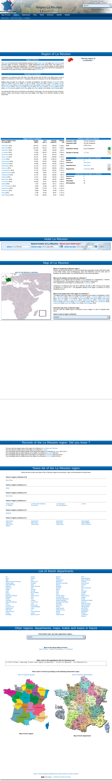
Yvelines (83, 581)
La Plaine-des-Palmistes (50, 448)
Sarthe (58, 611)
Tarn (82, 586)
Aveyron (8, 594)
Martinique (84, 611)
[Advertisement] (56, 36)
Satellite (59, 15)
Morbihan (59, 586)
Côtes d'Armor (10, 611)
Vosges (83, 597)
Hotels (42, 15)
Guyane (83, 613)
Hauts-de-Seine (85, 603)
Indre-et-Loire (35, 596)
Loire (32, 603)
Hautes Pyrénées (61, 600)
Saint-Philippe (55, 88)
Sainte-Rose (24, 88)
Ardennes (8, 588)
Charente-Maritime (11, 602)
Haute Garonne (35, 586)
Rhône (58, 606)
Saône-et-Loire (60, 610)
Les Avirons (51, 87)
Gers (32, 588)
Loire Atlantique (35, 606)
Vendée (83, 592)
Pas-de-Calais (60, 596)
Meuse (58, 585)
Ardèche (8, 586)
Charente (8, 600)
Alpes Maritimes (10, 585)
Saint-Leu (44, 85)
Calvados (8, 597)
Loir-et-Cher (34, 602)
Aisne (7, 578)
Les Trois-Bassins (10, 88)
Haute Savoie (60, 614)
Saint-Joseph (9, 85)
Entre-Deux (35, 88)
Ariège (8, 589)
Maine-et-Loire (35, 614)
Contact (76, 774)
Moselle (58, 588)
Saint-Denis (56, 82)
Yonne (83, 599)
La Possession (55, 85)
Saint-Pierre (15, 83)
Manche (58, 577)
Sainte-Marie (33, 85)
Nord (57, 591)
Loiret (32, 608)
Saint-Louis (51, 83)
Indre (32, 594)
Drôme (33, 578)
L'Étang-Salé (19, 87)
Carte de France (66, 777)
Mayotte (83, 616)
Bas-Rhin (58, 603)
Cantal (8, 599)
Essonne (83, 602)
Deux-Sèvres (85, 583)
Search (101, 246)
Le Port (61, 83)
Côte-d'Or (8, 610)
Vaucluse (84, 591)
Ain (7, 577)
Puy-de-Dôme (60, 597)
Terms (71, 774)
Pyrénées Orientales (62, 602)
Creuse (8, 613)
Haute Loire (34, 605)
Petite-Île (29, 87)
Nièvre (58, 589)
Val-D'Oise (84, 608)
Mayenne (58, 581)
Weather (67, 15)
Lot (32, 610)
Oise (57, 592)
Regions (16, 15)
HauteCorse (9, 608)
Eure (32, 580)
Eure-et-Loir (34, 581)
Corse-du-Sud (10, 606)
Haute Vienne (85, 596)
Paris (82, 577)
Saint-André (39, 83)
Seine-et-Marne (85, 580)
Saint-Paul (4, 83)
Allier (7, 580)
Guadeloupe (84, 610)
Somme (83, 585)
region (6, 63)
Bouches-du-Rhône (11, 596)
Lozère (33, 613)
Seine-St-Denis (85, 605)
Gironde (33, 589)
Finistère (33, 583)
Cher (7, 603)
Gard (32, 585)
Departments (26, 15)
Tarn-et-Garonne (86, 588)
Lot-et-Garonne (35, 611)
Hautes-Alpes (10, 583)
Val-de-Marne (85, 606)
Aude (7, 592)
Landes (33, 600)
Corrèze (8, 605)
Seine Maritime (85, 578)
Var (82, 589)
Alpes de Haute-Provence (13, 581)
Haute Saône (60, 608)
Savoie (58, 613)
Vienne (83, 594)
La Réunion (54, 11)
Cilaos (45, 88)
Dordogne (9, 614)
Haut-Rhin (59, 605)
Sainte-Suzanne (6, 87)
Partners (65, 774)
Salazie (61, 87)
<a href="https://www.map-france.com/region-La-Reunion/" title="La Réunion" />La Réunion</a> (56, 663)
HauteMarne (59, 580)
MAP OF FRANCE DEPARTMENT (82, 675)
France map (41, 63)
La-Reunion (84, 614)
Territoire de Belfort (87, 600)
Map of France (6, 15)
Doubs (33, 577)
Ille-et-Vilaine (35, 592)
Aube (7, 591)
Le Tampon (27, 83)
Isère (32, 597)
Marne (58, 578)
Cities (35, 15)
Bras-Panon (40, 87)
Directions (50, 15)
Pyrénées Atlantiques (62, 599)
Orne (57, 594)
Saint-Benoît (21, 85)
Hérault (33, 591)
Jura (32, 599)
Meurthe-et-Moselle (62, 583)
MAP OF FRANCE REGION (26, 675)
